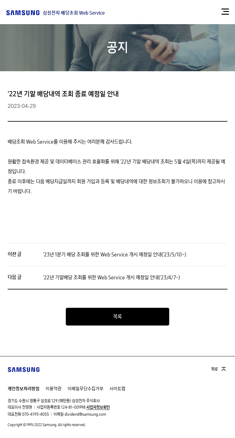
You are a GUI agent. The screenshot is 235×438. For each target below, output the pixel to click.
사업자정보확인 (98, 407)
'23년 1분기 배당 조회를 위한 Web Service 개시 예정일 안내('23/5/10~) (114, 254)
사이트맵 (117, 389)
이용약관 (54, 389)
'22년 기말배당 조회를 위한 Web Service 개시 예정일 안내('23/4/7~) (111, 277)
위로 (214, 369)
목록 (117, 316)
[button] (225, 12)
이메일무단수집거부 (85, 389)
